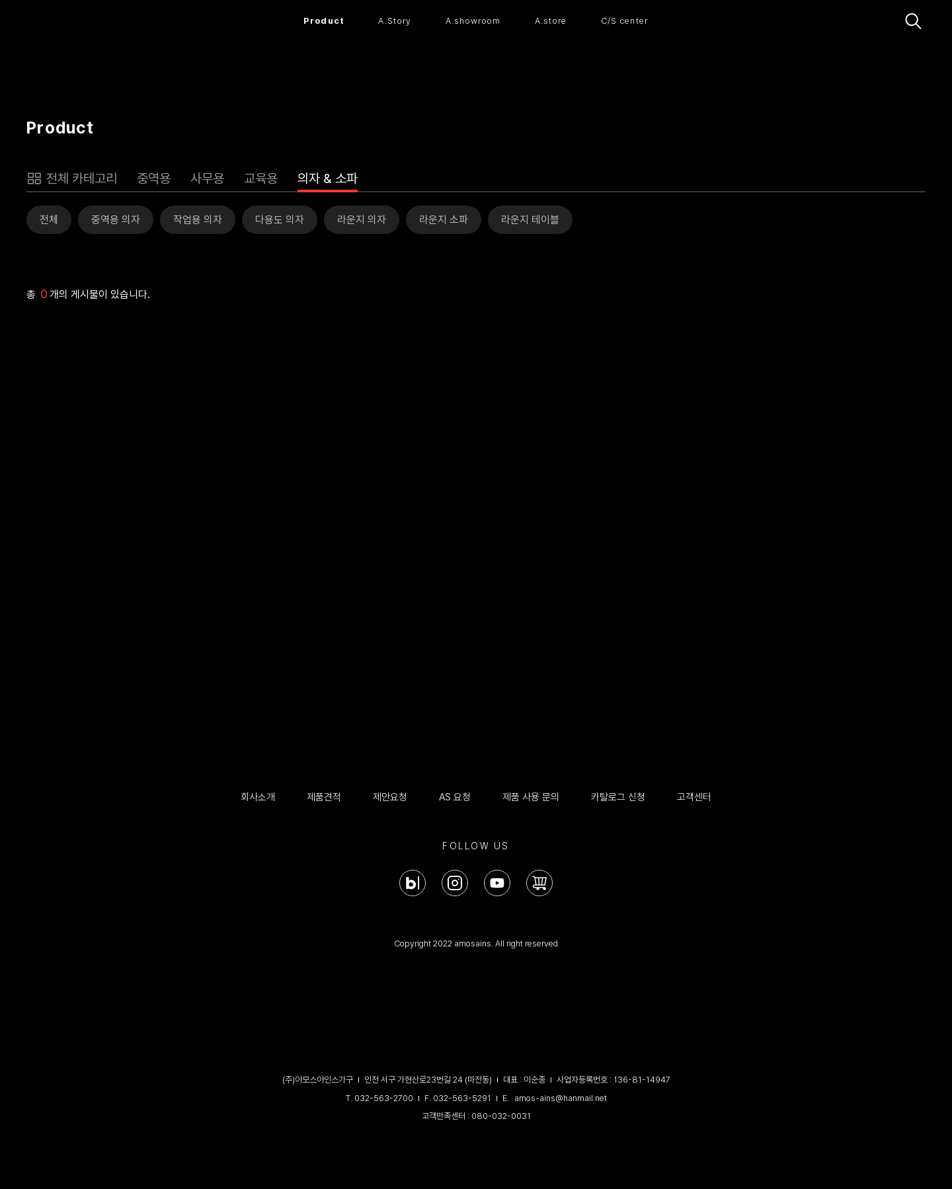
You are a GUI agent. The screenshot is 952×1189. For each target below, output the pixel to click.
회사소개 (258, 797)
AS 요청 (455, 797)
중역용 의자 (115, 219)
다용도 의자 (279, 219)
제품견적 (324, 797)
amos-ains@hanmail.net (560, 1098)
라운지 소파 (443, 219)
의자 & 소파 (328, 178)
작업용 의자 (197, 219)
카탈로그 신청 (618, 797)
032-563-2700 (383, 1098)
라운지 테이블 (530, 219)
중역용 (154, 178)
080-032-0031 (501, 1116)
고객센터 (694, 797)
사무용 (207, 178)
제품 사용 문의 (530, 797)
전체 (49, 219)
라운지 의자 (361, 219)
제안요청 (390, 797)
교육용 (261, 178)
